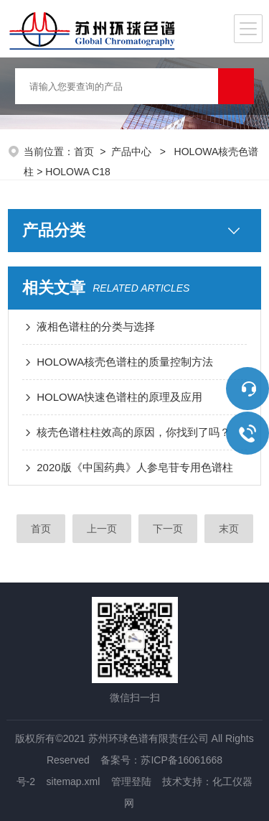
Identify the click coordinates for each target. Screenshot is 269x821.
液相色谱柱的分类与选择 (96, 326)
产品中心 (132, 151)
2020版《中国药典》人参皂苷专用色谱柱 (134, 467)
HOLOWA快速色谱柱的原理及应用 (119, 397)
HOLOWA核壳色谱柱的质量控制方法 (125, 362)
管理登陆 (131, 781)
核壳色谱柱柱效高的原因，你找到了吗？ (133, 432)
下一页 (168, 528)
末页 (229, 528)
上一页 (102, 528)
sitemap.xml (73, 781)
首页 (84, 151)
